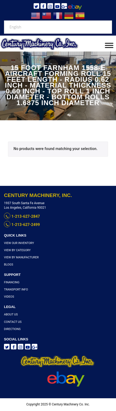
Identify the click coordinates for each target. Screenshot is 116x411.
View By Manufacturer (21, 257)
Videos (9, 297)
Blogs (8, 265)
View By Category (17, 250)
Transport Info (16, 290)
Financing (11, 282)
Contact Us (12, 322)
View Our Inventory (19, 243)
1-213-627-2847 (21, 216)
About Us (10, 314)
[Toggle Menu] (109, 45)
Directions (12, 329)
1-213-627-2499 (21, 225)
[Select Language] (58, 27)
